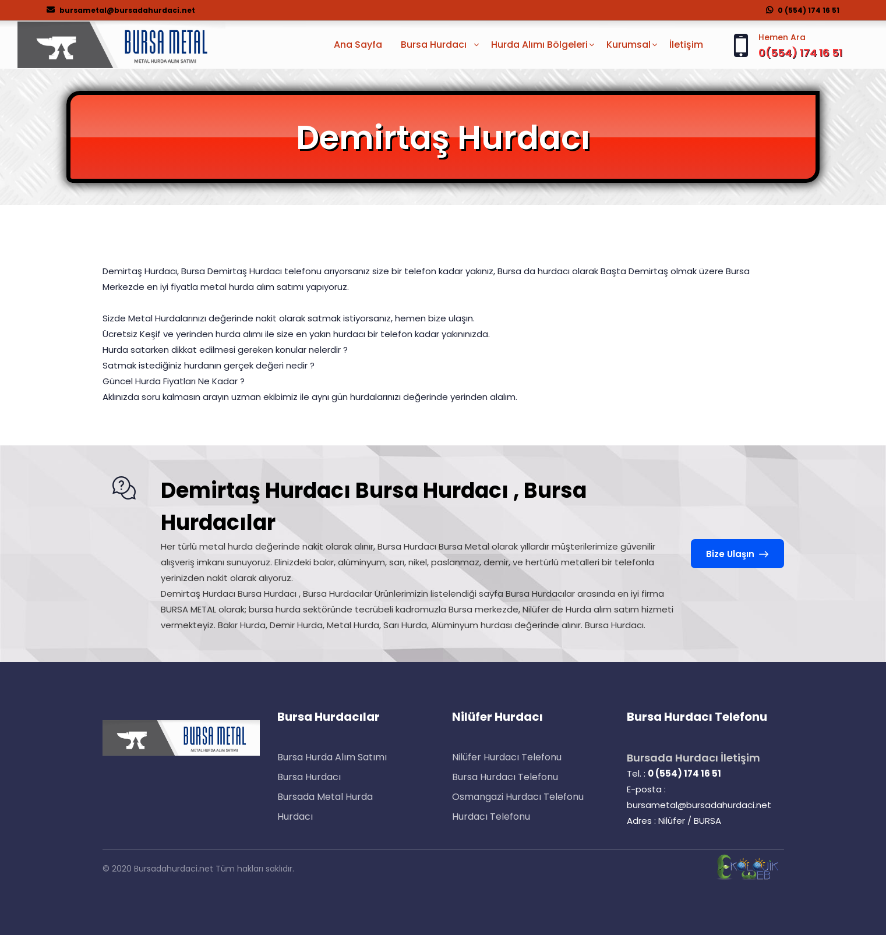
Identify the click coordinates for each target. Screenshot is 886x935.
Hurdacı (295, 816)
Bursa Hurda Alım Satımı (332, 757)
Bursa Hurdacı (309, 777)
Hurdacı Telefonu (491, 816)
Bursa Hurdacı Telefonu (505, 777)
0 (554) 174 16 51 (802, 10)
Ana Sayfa (358, 44)
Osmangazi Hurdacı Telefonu (518, 796)
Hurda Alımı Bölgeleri (539, 44)
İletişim (686, 44)
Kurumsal (628, 44)
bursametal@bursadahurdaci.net (121, 10)
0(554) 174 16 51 (800, 52)
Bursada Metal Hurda (325, 796)
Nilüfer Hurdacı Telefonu (507, 757)
